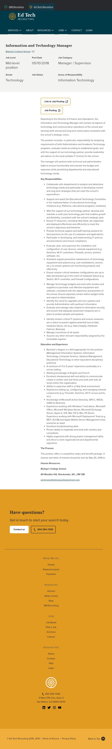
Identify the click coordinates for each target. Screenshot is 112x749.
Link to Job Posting (54, 101)
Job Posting (50, 110)
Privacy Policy (69, 738)
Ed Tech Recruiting (43, 7)
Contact (76, 30)
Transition (51, 574)
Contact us (19, 529)
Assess (51, 564)
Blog (51, 600)
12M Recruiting (16, 7)
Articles (51, 591)
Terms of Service (50, 738)
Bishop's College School (18, 51)
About (30, 30)
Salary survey (51, 595)
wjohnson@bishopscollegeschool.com (60, 479)
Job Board (51, 622)
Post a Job (51, 627)
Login (89, 30)
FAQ (51, 663)
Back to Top (94, 738)
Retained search (51, 569)
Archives (51, 632)
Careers (51, 636)
